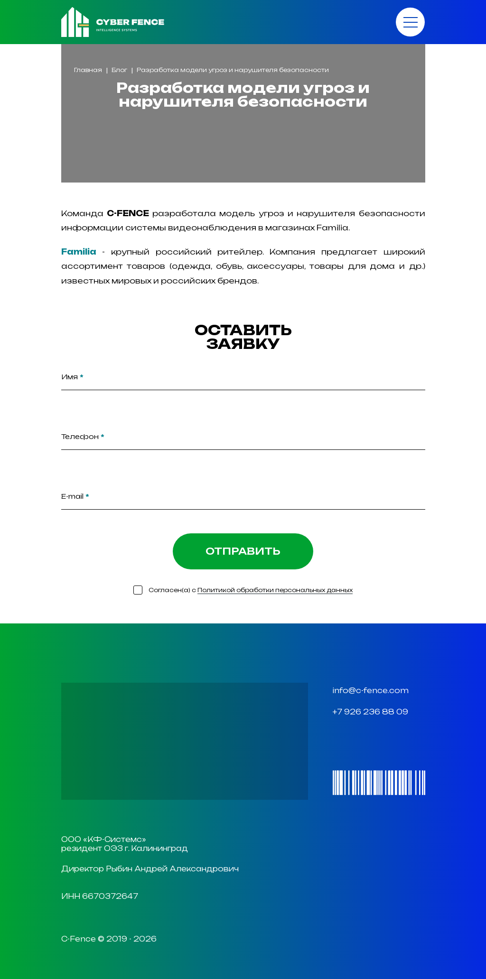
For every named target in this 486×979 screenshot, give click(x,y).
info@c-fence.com (371, 690)
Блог (119, 69)
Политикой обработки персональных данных (275, 590)
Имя (72, 377)
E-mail (75, 496)
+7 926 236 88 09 (370, 711)
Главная (88, 69)
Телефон (82, 436)
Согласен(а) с (251, 590)
